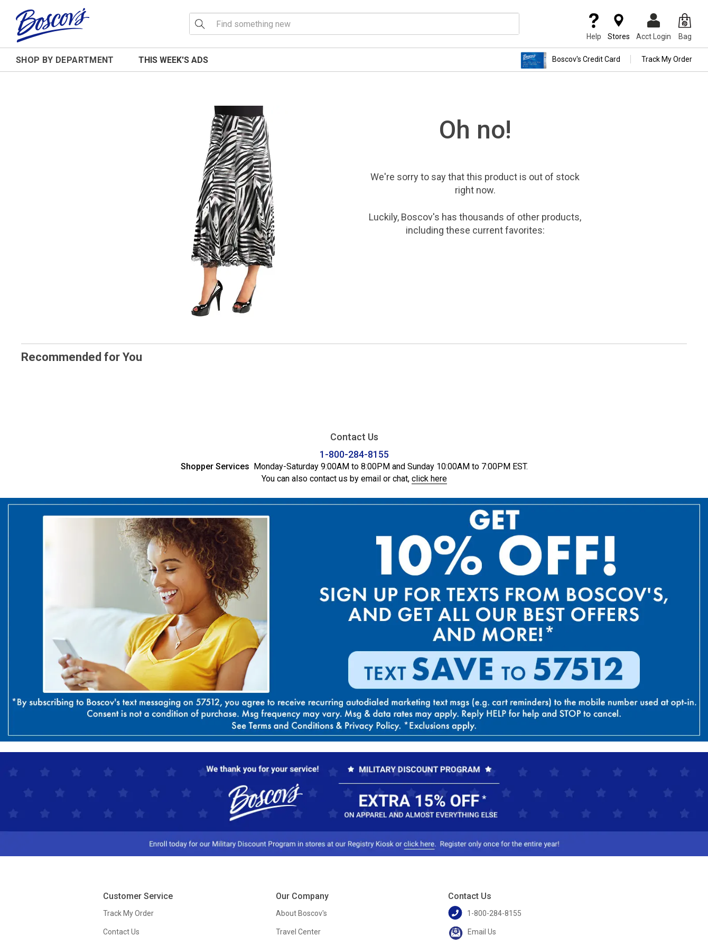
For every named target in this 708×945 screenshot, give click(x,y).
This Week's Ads (173, 60)
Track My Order (666, 59)
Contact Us (121, 932)
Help (593, 27)
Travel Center (298, 932)
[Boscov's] (53, 25)
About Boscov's (301, 913)
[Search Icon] (199, 23)
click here (429, 479)
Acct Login (653, 27)
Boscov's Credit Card (570, 60)
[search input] (354, 23)
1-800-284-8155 (354, 454)
